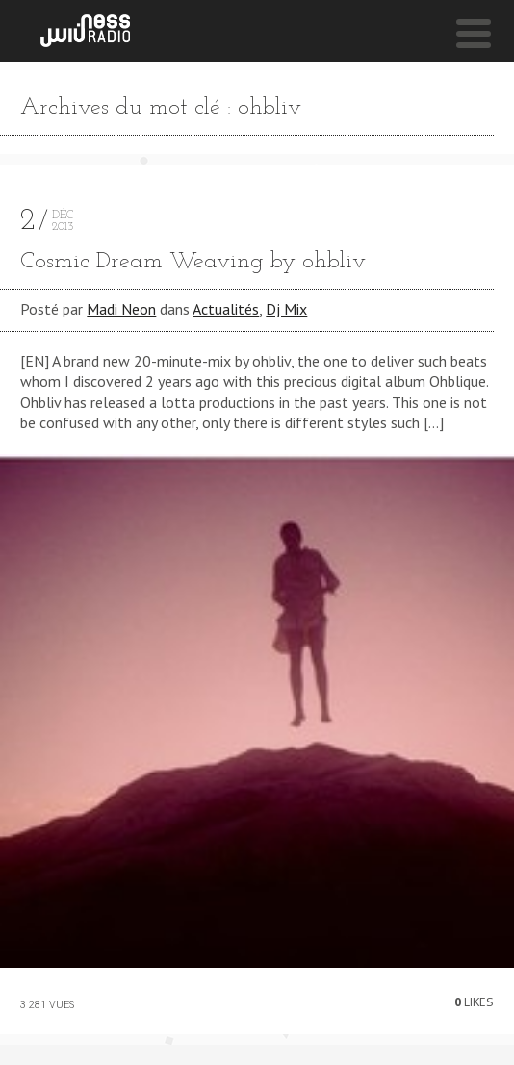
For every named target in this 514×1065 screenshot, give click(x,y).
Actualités (226, 308)
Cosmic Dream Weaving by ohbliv (193, 261)
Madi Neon (121, 308)
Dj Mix (286, 308)
